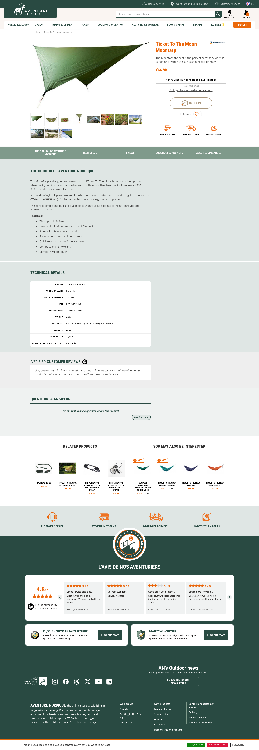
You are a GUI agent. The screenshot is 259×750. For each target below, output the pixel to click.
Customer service (52, 526)
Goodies (159, 719)
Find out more (110, 635)
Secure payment (198, 717)
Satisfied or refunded (201, 722)
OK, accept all (196, 745)
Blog (35, 681)
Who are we (126, 703)
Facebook (66, 681)
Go (218, 14)
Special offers (161, 714)
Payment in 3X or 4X (104, 526)
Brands (124, 709)
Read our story (86, 722)
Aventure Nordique (48, 705)
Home (38, 32)
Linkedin (109, 681)
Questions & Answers (169, 152)
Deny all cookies (218, 745)
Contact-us (126, 722)
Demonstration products (168, 729)
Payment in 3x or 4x (167, 134)
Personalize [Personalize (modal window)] (238, 745)
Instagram (55, 681)
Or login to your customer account (191, 90)
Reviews (130, 152)
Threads (77, 681)
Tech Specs (90, 152)
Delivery (193, 712)
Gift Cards (160, 724)
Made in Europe (163, 709)
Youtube (98, 681)
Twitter (87, 681)
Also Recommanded (208, 152)
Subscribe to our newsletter (178, 681)
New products (162, 703)
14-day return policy (214, 134)
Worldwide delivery (191, 134)
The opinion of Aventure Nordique (50, 153)
